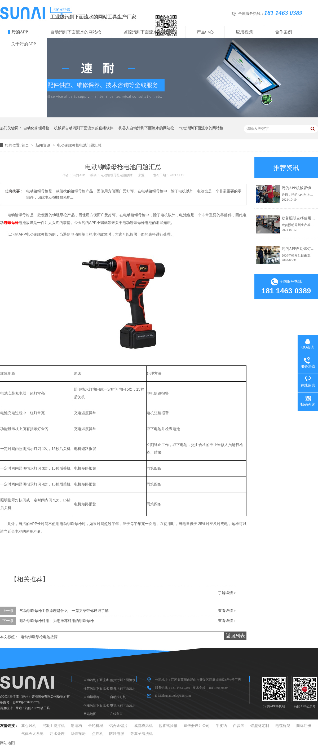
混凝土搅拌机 (53, 726)
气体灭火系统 (32, 734)
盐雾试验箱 (168, 726)
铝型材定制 (259, 726)
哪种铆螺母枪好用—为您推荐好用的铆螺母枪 (57, 621)
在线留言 (116, 714)
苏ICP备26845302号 (26, 702)
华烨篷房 (78, 734)
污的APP (19, 32)
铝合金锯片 (118, 726)
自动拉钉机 (118, 697)
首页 (25, 145)
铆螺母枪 (11, 223)
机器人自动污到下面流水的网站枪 (146, 128)
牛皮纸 (221, 726)
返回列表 (235, 635)
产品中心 (205, 32)
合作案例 (283, 32)
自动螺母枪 (91, 697)
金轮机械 (95, 726)
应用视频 (244, 32)
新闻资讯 (43, 145)
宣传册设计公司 (197, 726)
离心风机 (28, 726)
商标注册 (303, 726)
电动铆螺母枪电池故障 (39, 637)
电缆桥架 (282, 726)
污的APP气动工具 (37, 708)
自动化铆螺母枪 (36, 128)
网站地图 (89, 714)
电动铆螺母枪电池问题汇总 (79, 145)
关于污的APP (23, 44)
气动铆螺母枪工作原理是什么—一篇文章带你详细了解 (64, 611)
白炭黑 (238, 726)
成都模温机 (143, 726)
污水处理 (57, 734)
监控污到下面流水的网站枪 (148, 32)
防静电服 (116, 734)
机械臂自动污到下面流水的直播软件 (83, 128)
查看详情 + (227, 611)
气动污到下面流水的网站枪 (201, 128)
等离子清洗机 (141, 734)
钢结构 (76, 726)
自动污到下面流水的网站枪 (75, 32)
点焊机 (97, 734)
